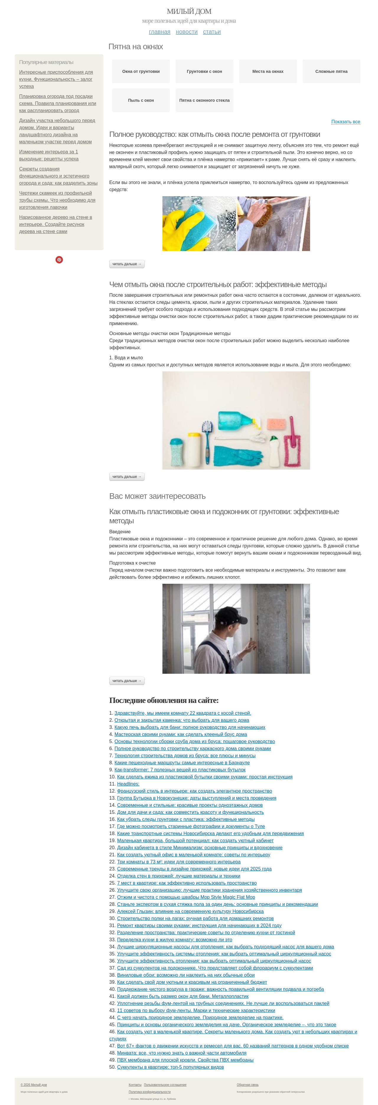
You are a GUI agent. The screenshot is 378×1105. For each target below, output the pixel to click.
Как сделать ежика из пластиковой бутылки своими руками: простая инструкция (205, 776)
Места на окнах (268, 71)
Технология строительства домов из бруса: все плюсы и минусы (185, 755)
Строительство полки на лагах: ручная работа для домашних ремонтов (195, 918)
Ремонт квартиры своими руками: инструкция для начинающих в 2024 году (199, 925)
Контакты (135, 1084)
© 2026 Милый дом (34, 1084)
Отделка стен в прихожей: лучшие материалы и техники (178, 875)
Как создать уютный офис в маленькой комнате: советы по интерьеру (194, 854)
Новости (187, 31)
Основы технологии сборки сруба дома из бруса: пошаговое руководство (195, 741)
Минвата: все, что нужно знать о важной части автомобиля (182, 1052)
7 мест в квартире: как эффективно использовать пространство (187, 883)
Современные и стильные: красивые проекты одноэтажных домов (190, 805)
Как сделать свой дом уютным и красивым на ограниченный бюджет (192, 982)
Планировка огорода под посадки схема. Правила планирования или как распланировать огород (57, 103)
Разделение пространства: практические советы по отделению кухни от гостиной (206, 932)
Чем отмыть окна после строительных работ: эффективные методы (218, 284)
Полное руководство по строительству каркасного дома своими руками (193, 748)
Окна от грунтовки (141, 71)
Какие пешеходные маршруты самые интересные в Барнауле (182, 762)
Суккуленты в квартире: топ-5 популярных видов (170, 1067)
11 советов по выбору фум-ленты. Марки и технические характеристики (196, 1010)
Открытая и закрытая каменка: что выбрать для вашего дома (182, 720)
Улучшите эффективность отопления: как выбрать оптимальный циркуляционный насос (214, 960)
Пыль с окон (141, 100)
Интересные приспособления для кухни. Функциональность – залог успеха (56, 79)
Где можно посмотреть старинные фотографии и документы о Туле (191, 826)
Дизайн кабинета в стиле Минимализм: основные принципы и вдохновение (200, 847)
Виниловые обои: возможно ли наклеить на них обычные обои (186, 975)
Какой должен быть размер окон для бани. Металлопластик (183, 996)
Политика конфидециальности (150, 1091)
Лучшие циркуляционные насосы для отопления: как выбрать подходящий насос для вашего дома (225, 946)
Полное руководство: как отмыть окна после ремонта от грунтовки (214, 134)
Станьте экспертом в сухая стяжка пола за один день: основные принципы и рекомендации (217, 904)
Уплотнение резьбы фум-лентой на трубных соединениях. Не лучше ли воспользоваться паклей (223, 1003)
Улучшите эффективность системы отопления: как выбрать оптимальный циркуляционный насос (224, 953)
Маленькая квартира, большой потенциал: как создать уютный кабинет (195, 840)
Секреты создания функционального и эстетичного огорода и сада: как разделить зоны (58, 176)
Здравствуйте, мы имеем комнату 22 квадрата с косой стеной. (183, 713)
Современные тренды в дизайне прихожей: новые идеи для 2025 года (194, 868)
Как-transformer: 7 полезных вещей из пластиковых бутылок (180, 769)
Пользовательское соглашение (165, 1084)
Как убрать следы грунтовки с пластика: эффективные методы (186, 819)
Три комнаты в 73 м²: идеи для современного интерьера (179, 861)
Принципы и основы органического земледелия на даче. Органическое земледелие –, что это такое (226, 1024)
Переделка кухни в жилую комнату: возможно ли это (174, 939)
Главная (159, 31)
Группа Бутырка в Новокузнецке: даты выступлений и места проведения (196, 798)
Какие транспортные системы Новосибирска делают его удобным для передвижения (210, 833)
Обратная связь (248, 1084)
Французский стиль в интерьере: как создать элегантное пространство (194, 790)
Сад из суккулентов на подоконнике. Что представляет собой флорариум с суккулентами (215, 967)
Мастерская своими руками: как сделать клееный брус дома (181, 734)
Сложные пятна (331, 71)
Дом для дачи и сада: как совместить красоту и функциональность (190, 812)
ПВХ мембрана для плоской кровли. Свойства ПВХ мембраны (185, 1060)
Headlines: (128, 783)
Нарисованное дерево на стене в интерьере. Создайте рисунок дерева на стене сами (55, 224)
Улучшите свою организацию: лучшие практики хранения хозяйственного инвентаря (209, 890)
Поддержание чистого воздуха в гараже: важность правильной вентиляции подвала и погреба (220, 989)
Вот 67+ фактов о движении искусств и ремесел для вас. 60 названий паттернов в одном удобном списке (233, 1045)
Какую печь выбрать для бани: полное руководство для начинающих (190, 727)
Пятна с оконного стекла (204, 100)
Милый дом (189, 11)
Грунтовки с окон (204, 71)
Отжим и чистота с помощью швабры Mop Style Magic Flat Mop (186, 897)
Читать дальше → (127, 264)
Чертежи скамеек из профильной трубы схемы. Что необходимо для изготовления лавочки (57, 200)
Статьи (212, 31)
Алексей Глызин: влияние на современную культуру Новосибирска (190, 911)
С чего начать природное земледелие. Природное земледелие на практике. (200, 1017)
